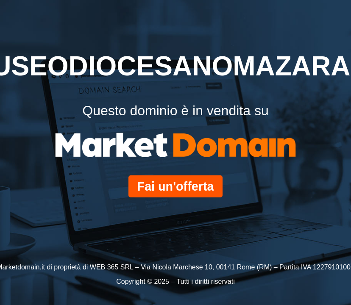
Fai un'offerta (175, 186)
